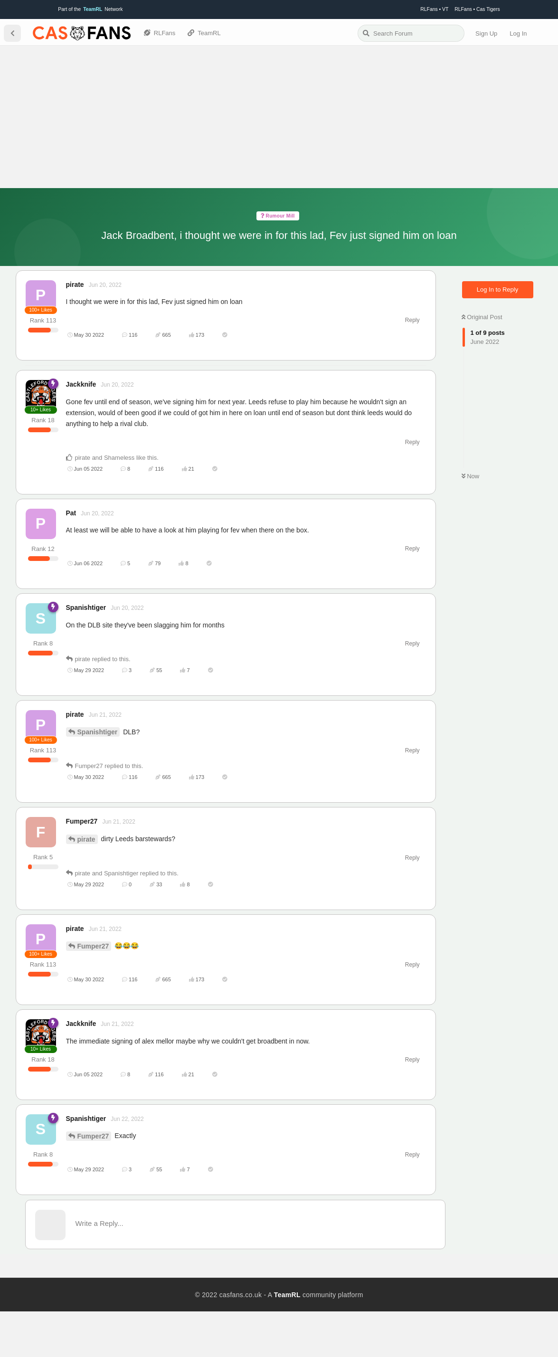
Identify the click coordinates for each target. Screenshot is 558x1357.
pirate (86, 884)
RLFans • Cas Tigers (477, 9)
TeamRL (287, 1340)
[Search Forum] (411, 33)
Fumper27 (93, 992)
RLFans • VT (434, 9)
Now (471, 476)
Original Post (482, 317)
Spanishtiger (97, 777)
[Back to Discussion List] (12, 33)
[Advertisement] (279, 116)
